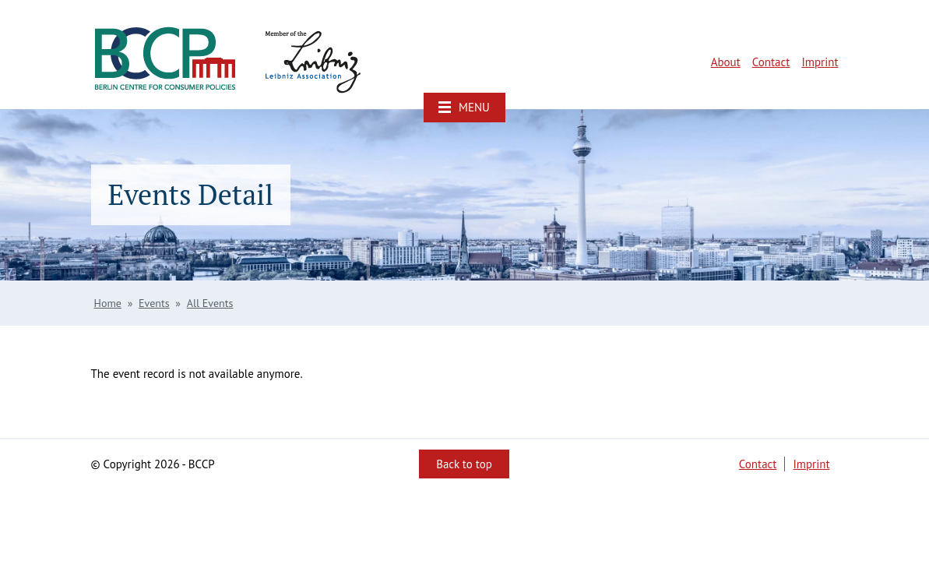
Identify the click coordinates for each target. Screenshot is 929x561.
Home (107, 303)
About (726, 62)
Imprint (819, 62)
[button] (464, 107)
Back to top (464, 464)
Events (154, 303)
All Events (210, 303)
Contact (771, 62)
